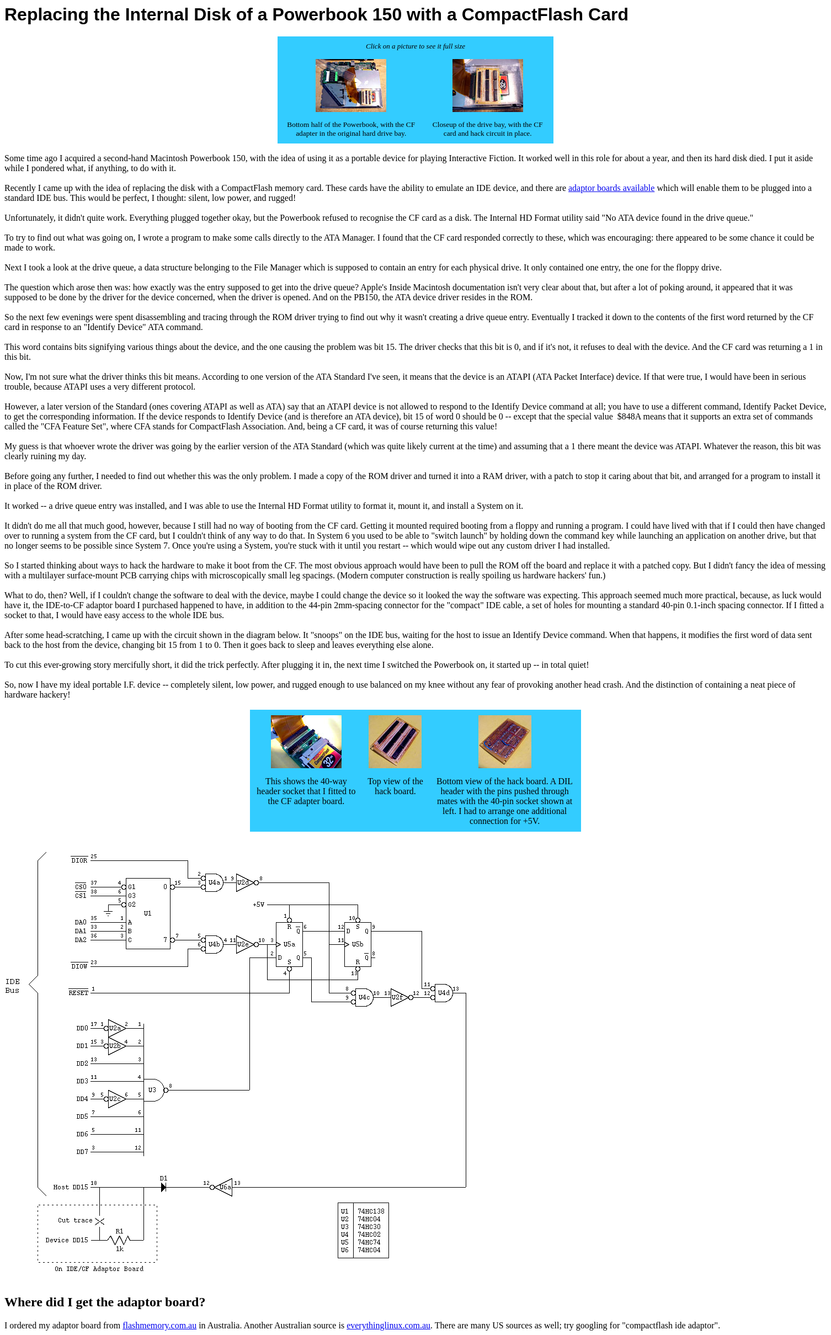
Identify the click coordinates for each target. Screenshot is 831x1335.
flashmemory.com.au (159, 1325)
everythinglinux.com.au (388, 1325)
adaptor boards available (611, 188)
